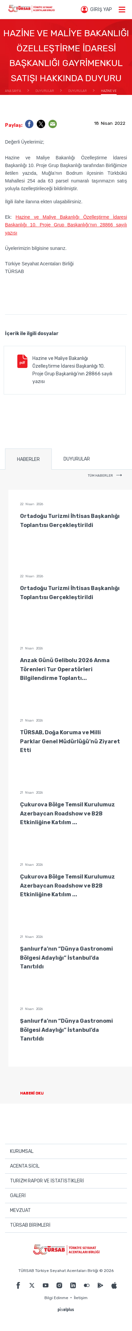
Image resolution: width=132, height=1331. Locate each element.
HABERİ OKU (37, 1093)
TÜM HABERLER (105, 476)
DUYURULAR (76, 459)
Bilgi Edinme (56, 1297)
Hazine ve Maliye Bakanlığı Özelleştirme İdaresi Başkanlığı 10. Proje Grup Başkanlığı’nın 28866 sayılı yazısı (66, 224)
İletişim (81, 1297)
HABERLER (28, 459)
